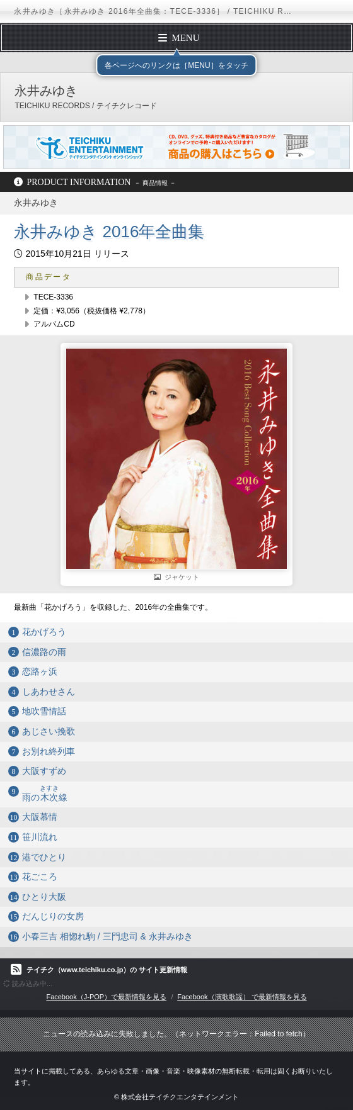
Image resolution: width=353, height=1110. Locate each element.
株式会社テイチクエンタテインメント (180, 1097)
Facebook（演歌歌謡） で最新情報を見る (241, 997)
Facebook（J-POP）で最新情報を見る (106, 997)
